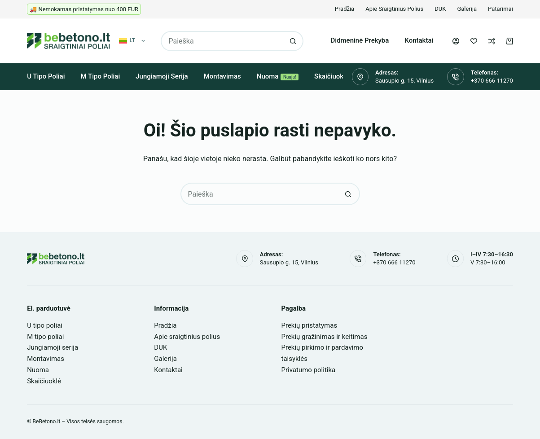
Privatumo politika (308, 370)
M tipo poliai (100, 76)
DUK (440, 8)
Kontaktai (418, 40)
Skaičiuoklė (331, 76)
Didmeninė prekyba (359, 40)
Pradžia (344, 8)
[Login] (455, 41)
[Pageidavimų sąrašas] (473, 41)
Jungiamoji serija (162, 76)
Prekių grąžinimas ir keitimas (324, 337)
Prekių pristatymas (309, 325)
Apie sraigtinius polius (394, 8)
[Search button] (293, 41)
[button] (132, 40)
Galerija (467, 8)
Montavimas (222, 76)
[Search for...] (222, 41)
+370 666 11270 (492, 80)
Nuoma (278, 76)
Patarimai (500, 8)
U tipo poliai (46, 76)
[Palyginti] (491, 41)
